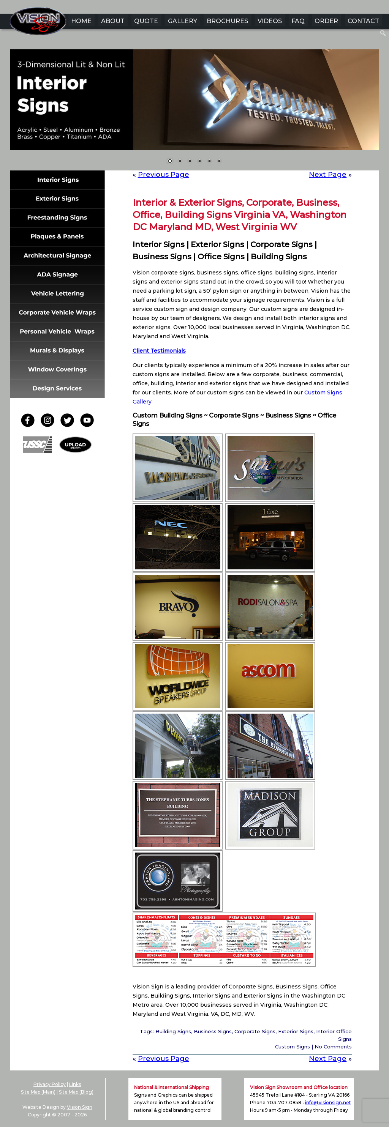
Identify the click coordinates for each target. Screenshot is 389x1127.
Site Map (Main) (38, 1092)
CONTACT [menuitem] (363, 21)
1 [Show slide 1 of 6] (170, 162)
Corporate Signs (254, 1031)
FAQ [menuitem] (298, 21)
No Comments (333, 1046)
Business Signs (213, 1031)
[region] (195, 111)
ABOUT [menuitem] (113, 21)
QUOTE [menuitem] (146, 21)
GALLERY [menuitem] (182, 21)
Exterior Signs (295, 1031)
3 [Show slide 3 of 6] (189, 162)
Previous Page (163, 174)
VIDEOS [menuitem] (270, 21)
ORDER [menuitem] (326, 21)
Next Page (327, 174)
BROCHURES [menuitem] (227, 21)
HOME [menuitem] (81, 21)
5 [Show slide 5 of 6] (209, 162)
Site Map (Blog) (76, 1092)
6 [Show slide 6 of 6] (219, 162)
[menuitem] (383, 33)
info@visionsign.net (328, 1102)
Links (75, 1084)
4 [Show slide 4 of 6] (199, 162)
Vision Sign (79, 1107)
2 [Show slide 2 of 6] (180, 162)
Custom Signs (292, 1046)
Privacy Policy (49, 1084)
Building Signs (173, 1031)
